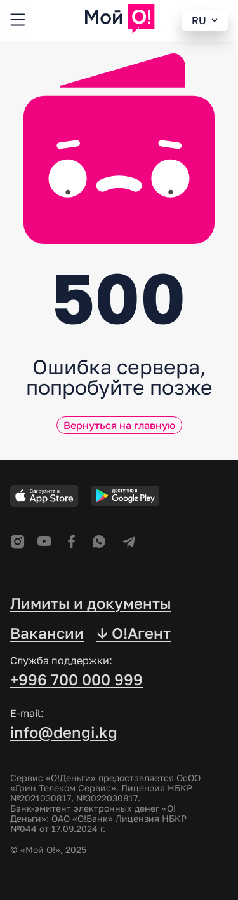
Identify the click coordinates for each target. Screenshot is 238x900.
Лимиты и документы (90, 603)
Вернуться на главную (119, 425)
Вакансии (47, 633)
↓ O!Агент (133, 633)
